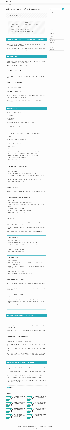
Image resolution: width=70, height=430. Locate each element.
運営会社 (19, 426)
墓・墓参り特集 (52, 40)
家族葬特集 (52, 42)
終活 (11, 387)
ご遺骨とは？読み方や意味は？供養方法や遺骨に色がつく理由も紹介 (56, 26)
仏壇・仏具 (52, 36)
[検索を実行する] (63, 9)
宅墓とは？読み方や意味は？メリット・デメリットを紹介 (56, 16)
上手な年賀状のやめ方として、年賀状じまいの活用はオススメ (22, 31)
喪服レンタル (52, 38)
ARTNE (45, 426)
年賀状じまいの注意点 (15, 26)
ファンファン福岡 (49, 426)
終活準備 (8, 387)
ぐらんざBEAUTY (40, 426)
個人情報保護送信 (24, 426)
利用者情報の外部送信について (32, 426)
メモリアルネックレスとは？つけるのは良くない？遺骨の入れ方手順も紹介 (56, 19)
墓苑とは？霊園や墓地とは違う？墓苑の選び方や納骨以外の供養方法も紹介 (56, 29)
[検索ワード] (56, 9)
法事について (52, 44)
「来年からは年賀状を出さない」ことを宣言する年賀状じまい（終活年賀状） (24, 24)
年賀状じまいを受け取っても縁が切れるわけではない (20, 29)
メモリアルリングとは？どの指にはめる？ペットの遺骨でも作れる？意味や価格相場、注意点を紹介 (56, 23)
